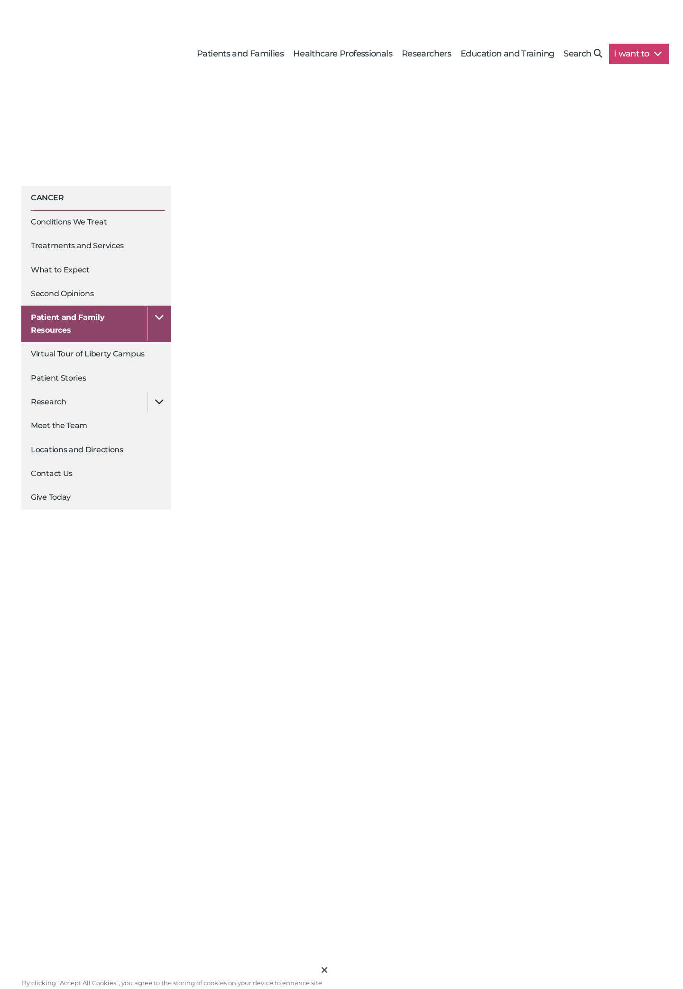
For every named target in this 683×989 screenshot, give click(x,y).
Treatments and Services (77, 245)
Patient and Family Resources (68, 323)
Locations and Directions (77, 449)
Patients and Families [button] (240, 53)
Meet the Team (59, 425)
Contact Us (52, 473)
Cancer (47, 197)
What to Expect (60, 269)
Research (48, 401)
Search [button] (582, 53)
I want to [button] (638, 53)
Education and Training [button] (507, 53)
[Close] (324, 977)
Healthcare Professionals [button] (342, 53)
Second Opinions (62, 293)
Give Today (51, 497)
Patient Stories (58, 378)
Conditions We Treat (69, 221)
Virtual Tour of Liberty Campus (88, 353)
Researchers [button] (426, 53)
